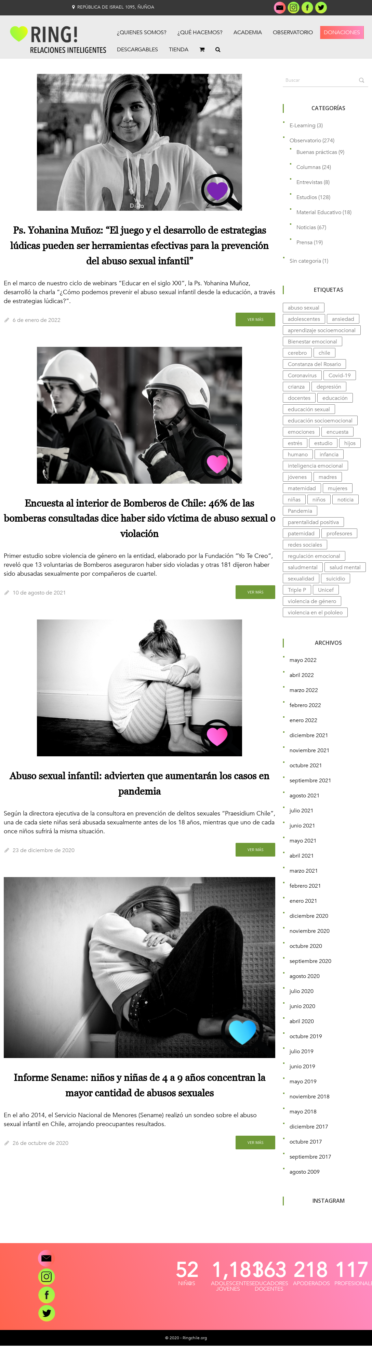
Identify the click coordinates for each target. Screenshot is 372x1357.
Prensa (304, 242)
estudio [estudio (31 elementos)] (323, 443)
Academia (248, 32)
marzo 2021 (304, 871)
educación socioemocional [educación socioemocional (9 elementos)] (320, 421)
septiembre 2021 (310, 780)
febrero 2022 (305, 705)
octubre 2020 (306, 946)
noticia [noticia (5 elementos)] (345, 500)
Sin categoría (305, 261)
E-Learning (303, 125)
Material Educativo (318, 212)
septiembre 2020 (310, 961)
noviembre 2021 (310, 750)
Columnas (308, 167)
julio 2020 (302, 991)
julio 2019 (302, 1051)
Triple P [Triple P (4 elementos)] (297, 590)
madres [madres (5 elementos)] (328, 477)
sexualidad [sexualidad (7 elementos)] (301, 579)
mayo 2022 (303, 660)
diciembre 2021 (309, 735)
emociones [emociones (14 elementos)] (301, 432)
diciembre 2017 (309, 1127)
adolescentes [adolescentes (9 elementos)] (304, 319)
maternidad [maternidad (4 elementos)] (302, 488)
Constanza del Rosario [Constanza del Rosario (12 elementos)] (314, 364)
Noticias (306, 227)
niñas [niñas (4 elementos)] (294, 500)
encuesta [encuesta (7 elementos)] (337, 432)
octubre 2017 (306, 1142)
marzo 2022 (304, 690)
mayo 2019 (303, 1081)
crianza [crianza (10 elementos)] (296, 387)
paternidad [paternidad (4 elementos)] (301, 533)
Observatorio (293, 32)
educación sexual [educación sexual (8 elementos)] (309, 409)
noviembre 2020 (310, 931)
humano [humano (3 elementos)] (298, 454)
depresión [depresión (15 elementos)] (329, 387)
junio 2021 (302, 826)
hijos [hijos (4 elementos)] (350, 443)
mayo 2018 (303, 1111)
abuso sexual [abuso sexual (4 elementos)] (303, 308)
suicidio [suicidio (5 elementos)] (335, 579)
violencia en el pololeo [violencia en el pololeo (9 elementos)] (315, 612)
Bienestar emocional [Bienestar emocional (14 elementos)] (312, 341)
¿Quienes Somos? (142, 32)
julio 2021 (302, 810)
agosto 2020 (305, 976)
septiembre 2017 (310, 1157)
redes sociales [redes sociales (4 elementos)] (305, 545)
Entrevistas (309, 182)
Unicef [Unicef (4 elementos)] (326, 590)
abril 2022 (302, 675)
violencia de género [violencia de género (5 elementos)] (312, 601)
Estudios (306, 197)
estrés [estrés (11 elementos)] (295, 443)
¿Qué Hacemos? (200, 32)
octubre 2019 (306, 1036)
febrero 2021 (305, 886)
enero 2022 (303, 720)
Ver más (255, 319)
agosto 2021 (305, 795)
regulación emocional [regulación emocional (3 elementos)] (314, 556)
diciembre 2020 (309, 916)
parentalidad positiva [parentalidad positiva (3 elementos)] (313, 522)
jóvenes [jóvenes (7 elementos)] (297, 477)
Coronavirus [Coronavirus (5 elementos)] (302, 375)
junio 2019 (302, 1066)
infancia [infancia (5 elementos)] (329, 454)
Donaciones (342, 32)
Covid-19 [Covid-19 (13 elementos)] (340, 375)
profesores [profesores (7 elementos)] (339, 533)
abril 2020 (302, 1021)
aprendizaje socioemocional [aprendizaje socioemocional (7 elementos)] (322, 330)
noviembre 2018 (310, 1096)
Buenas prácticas (316, 152)
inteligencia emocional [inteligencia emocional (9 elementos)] (315, 466)
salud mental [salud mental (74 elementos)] (345, 567)
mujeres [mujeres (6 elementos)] (337, 488)
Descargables (137, 49)
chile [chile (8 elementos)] (324, 353)
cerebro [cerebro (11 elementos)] (297, 353)
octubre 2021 (306, 765)
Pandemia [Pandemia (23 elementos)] (300, 511)
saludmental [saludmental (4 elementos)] (303, 567)
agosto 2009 (305, 1172)
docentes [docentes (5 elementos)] (299, 398)
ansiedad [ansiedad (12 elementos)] (343, 319)
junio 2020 (302, 1006)
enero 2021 (303, 901)
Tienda (178, 49)
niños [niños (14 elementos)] (319, 500)
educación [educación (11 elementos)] (335, 398)
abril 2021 (302, 856)
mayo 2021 (303, 841)
